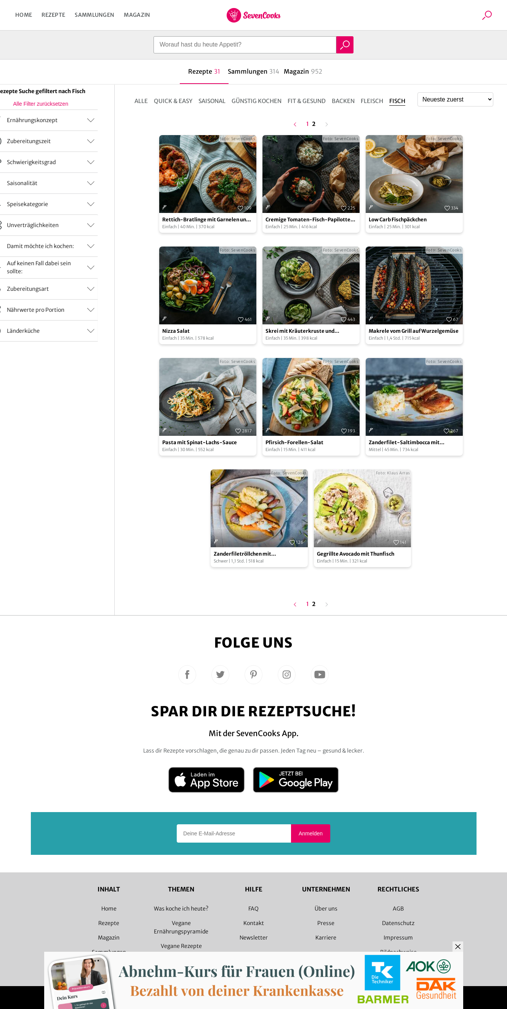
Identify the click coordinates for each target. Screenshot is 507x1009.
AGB (398, 908)
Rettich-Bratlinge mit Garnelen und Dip (205, 220)
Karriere (325, 937)
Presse (325, 923)
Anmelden (311, 833)
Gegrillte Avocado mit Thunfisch (355, 554)
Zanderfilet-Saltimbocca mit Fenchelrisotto (404, 442)
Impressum (398, 937)
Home (23, 14)
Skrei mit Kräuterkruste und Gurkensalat (299, 331)
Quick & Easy (173, 101)
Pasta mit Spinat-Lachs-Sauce (199, 442)
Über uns (326, 908)
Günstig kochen (256, 101)
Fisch (397, 101)
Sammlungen (94, 14)
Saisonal (212, 101)
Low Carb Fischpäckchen (398, 219)
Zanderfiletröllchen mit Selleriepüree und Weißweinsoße (254, 554)
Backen (343, 101)
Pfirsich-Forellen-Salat (294, 442)
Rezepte (53, 14)
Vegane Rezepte (181, 946)
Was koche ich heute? (181, 908)
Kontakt (253, 923)
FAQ (253, 908)
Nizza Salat (176, 331)
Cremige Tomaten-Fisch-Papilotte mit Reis (307, 220)
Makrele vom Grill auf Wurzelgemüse (414, 331)
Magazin (137, 14)
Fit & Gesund (307, 101)
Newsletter (254, 937)
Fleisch (372, 101)
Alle (141, 101)
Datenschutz (398, 923)
